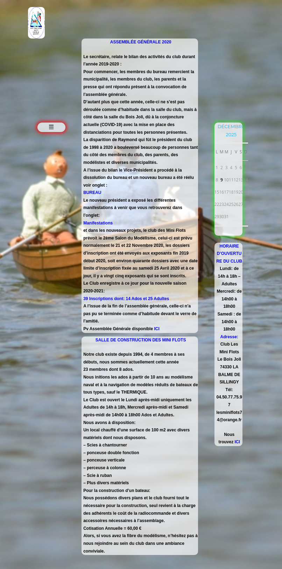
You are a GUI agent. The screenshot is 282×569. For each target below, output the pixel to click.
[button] (51, 127)
